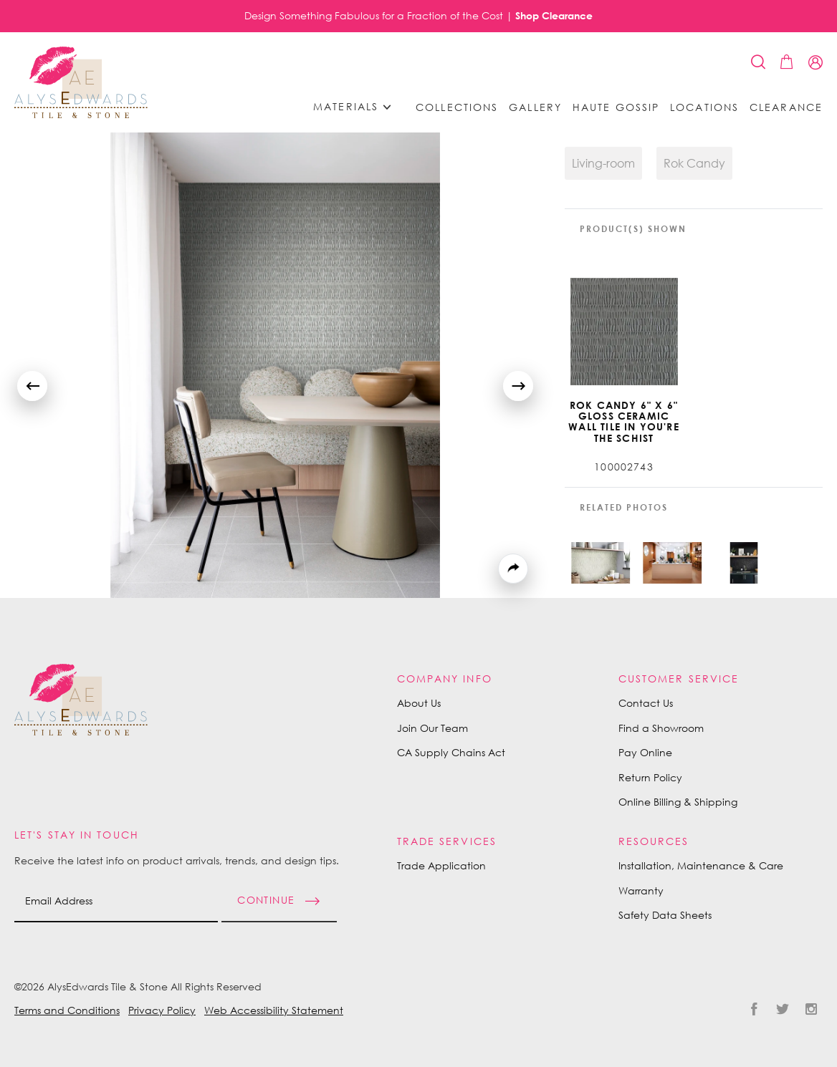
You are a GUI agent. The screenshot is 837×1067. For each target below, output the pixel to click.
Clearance (786, 107)
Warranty (641, 890)
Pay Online (645, 752)
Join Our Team (432, 728)
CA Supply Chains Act (451, 752)
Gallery (535, 107)
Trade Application (441, 865)
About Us (419, 703)
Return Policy (650, 777)
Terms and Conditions (67, 1010)
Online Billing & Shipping (677, 802)
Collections (457, 107)
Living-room (603, 163)
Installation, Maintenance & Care (700, 865)
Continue (266, 899)
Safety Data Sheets (665, 915)
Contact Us (645, 703)
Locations (704, 107)
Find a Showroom (661, 728)
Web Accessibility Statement (273, 1010)
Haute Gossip (616, 107)
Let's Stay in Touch (76, 835)
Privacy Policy (162, 1010)
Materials (357, 107)
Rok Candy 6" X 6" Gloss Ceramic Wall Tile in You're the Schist (623, 422)
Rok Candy (694, 163)
